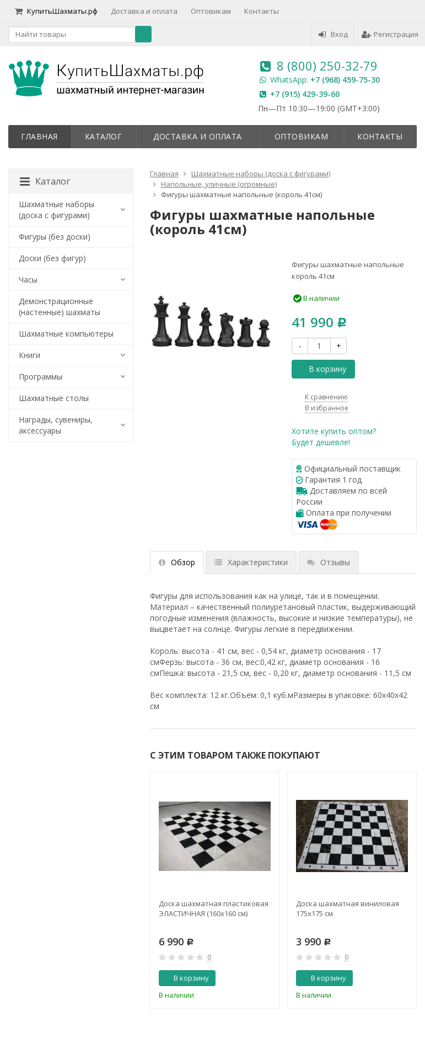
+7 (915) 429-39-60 (305, 94)
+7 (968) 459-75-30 (345, 79)
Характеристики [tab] (251, 562)
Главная (39, 136)
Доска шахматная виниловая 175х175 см (347, 908)
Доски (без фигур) (52, 258)
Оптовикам (211, 11)
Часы (28, 279)
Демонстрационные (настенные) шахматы (59, 306)
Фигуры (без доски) (54, 236)
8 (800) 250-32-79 (327, 65)
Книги (29, 355)
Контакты (261, 11)
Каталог (103, 136)
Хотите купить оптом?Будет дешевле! (334, 436)
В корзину (321, 369)
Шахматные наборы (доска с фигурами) (56, 209)
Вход (333, 34)
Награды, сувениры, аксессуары (56, 425)
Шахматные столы (54, 398)
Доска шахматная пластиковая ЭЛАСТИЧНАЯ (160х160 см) (213, 908)
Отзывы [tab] (328, 562)
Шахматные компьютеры (66, 333)
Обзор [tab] (177, 562)
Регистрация (390, 34)
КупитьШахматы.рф (56, 11)
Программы (40, 376)
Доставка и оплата (144, 11)
